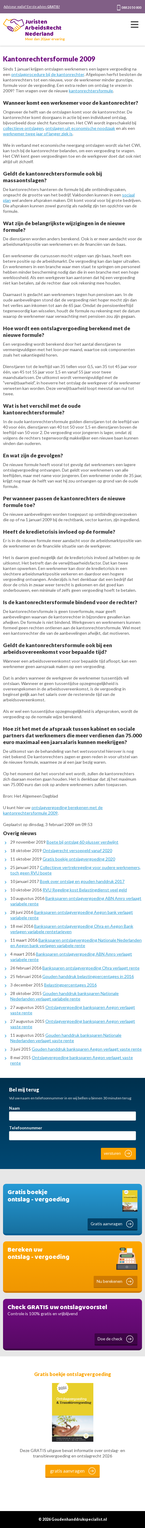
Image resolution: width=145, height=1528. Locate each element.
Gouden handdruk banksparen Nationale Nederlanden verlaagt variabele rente (64, 996)
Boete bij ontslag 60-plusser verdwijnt (82, 842)
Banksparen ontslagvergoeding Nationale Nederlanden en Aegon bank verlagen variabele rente (76, 942)
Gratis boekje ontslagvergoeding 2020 (79, 858)
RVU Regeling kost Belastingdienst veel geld (85, 889)
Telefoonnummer (25, 1127)
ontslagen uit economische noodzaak (80, 128)
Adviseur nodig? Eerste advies (32, 6)
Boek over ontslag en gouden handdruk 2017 (82, 881)
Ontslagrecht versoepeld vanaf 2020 (77, 850)
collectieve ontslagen (23, 128)
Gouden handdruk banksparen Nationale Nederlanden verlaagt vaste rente (65, 1037)
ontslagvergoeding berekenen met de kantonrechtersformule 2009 (53, 810)
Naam (14, 1108)
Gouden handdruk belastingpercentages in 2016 (88, 976)
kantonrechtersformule (91, 90)
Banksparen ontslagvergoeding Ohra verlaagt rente (91, 967)
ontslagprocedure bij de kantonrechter (47, 74)
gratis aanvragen (67, 1471)
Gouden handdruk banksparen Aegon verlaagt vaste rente (87, 1049)
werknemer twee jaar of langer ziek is (37, 133)
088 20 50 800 (131, 7)
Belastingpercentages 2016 (70, 984)
